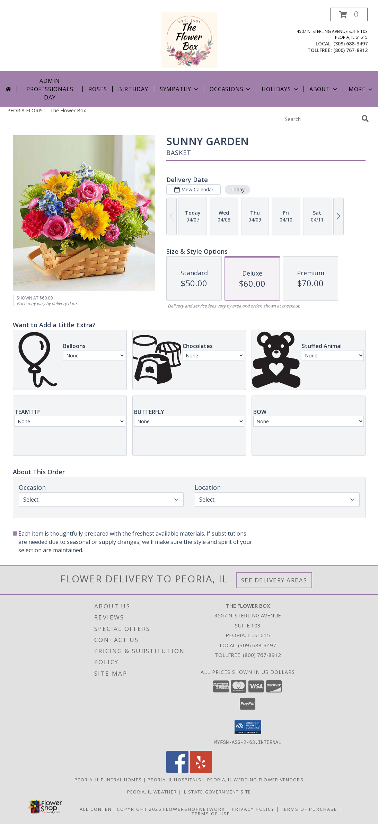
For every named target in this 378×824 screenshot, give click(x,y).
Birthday (133, 89)
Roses (97, 89)
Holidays (280, 89)
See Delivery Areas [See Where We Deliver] (274, 580)
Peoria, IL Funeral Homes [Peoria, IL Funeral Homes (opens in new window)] (108, 779)
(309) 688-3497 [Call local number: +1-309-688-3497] (350, 43)
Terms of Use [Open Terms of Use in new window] (211, 813)
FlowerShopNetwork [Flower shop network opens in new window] (194, 809)
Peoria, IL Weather (152, 791)
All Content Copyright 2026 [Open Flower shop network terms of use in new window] (120, 809)
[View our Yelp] (201, 770)
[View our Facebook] (177, 770)
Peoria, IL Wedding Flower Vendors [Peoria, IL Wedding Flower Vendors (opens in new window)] (255, 779)
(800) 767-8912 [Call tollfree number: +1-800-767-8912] (350, 50)
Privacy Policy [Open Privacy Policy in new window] (253, 809)
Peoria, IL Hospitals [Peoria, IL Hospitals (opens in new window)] (174, 779)
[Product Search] (321, 119)
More (361, 89)
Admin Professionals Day (49, 89)
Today (237, 189)
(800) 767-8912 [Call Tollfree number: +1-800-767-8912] (262, 654)
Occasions (231, 89)
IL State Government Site (217, 791)
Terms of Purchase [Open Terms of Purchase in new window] (309, 809)
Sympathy (180, 89)
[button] (349, 14)
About (324, 89)
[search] (365, 118)
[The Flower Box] (189, 39)
